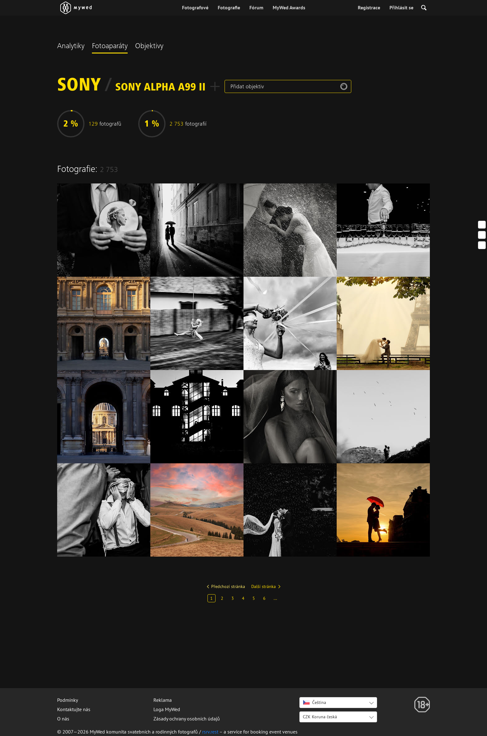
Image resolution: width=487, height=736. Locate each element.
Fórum (256, 7)
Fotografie (229, 7)
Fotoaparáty (110, 46)
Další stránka (263, 586)
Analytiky (70, 46)
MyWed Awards (289, 7)
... (275, 598)
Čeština (314, 702)
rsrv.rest (210, 732)
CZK (320, 717)
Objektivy (149, 46)
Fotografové (195, 7)
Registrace (369, 7)
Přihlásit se (401, 7)
